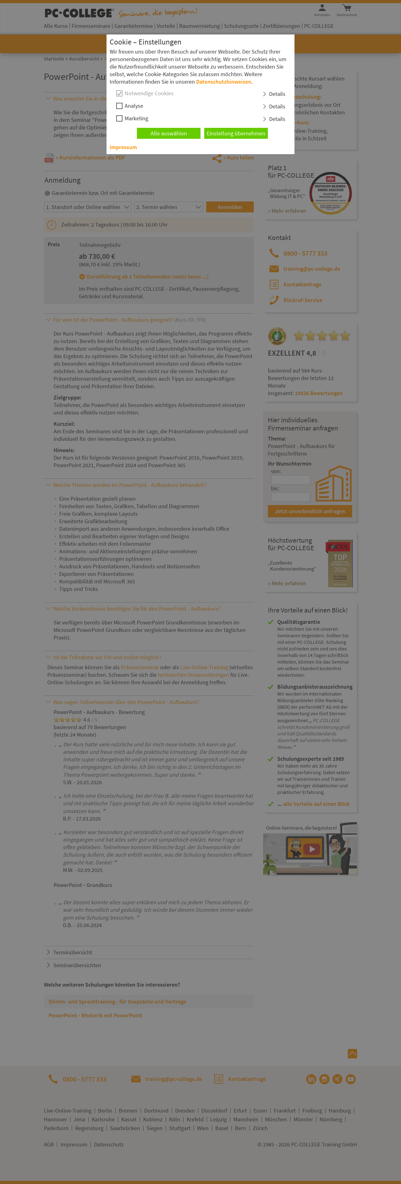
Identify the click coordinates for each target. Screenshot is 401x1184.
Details (277, 93)
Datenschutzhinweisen (223, 81)
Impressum (123, 147)
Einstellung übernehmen (236, 133)
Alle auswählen (169, 133)
